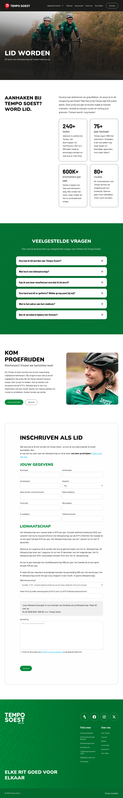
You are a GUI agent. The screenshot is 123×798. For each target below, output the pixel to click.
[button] (55, 6)
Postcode (24, 503)
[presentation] (38, 660)
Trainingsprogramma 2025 (87, 752)
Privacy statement (111, 793)
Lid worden (105, 745)
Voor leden (99, 5)
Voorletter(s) (25, 481)
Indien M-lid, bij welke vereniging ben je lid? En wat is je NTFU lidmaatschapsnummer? (53, 591)
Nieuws (69, 5)
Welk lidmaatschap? (28, 580)
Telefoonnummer (69, 514)
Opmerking (24, 619)
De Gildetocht (85, 747)
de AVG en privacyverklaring (52, 652)
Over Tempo (105, 733)
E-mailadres (25, 514)
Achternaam (67, 470)
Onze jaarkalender (86, 733)
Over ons (89, 5)
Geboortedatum (68, 492)
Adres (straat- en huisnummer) (32, 492)
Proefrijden (84, 761)
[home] (19, 6)
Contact (104, 737)
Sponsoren (79, 5)
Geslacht (65, 481)
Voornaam (24, 470)
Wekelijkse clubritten (87, 757)
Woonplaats (67, 503)
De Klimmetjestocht (87, 743)
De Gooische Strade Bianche (87, 738)
